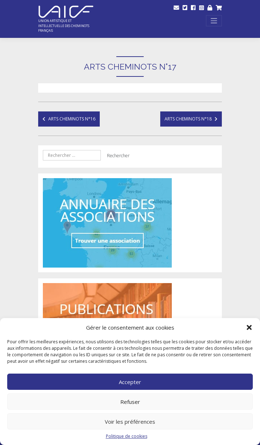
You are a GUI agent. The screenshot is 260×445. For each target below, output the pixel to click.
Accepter (130, 381)
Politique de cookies (126, 436)
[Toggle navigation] (214, 20)
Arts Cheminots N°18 (188, 119)
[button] (249, 327)
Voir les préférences (130, 421)
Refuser (130, 401)
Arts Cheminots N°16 (71, 119)
